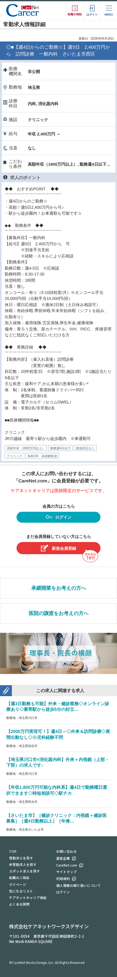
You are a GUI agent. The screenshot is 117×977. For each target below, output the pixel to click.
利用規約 (63, 878)
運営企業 (63, 858)
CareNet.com (66, 865)
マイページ (17, 884)
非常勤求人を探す (23, 864)
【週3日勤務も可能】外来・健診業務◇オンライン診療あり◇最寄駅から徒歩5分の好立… (57, 706)
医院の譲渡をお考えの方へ (59, 613)
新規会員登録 (58, 548)
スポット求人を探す (24, 871)
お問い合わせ (66, 851)
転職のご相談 (19, 877)
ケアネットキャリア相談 (28, 897)
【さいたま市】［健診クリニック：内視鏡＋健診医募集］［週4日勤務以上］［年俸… (56, 818)
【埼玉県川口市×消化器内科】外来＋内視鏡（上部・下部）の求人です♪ (57, 762)
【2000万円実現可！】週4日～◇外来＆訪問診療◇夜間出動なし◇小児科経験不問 (58, 734)
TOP (13, 851)
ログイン (58, 518)
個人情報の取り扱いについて (78, 885)
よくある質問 (19, 904)
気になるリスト (21, 891)
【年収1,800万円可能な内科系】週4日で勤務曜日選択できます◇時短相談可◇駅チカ (56, 790)
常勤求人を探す (21, 858)
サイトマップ (66, 871)
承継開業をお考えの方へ (58, 588)
